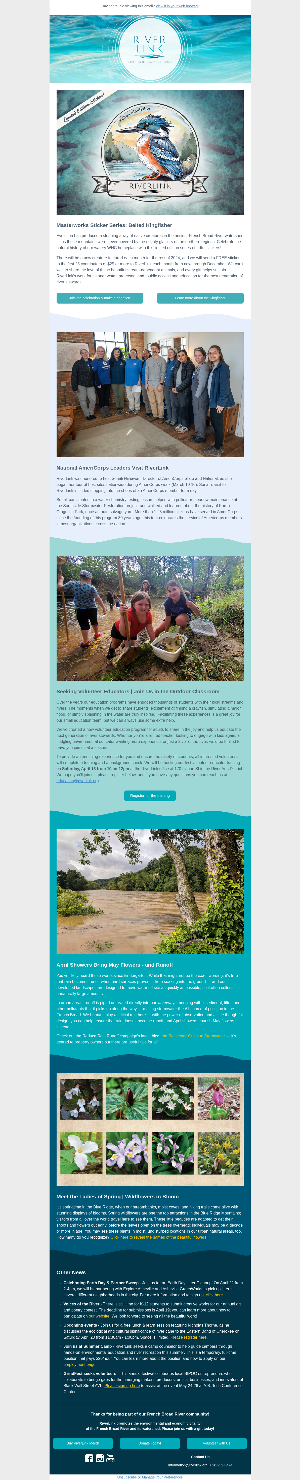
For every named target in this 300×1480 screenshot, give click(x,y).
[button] (100, 298)
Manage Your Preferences (162, 1477)
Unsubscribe (127, 1477)
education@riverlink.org (78, 781)
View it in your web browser (177, 6)
